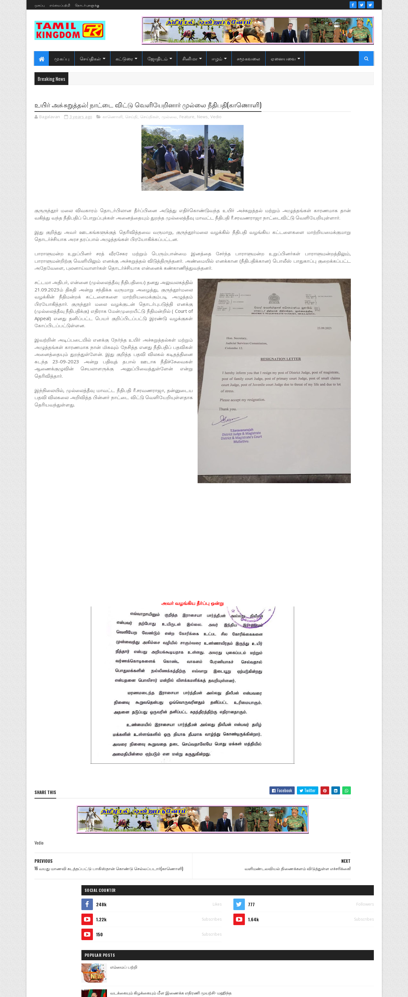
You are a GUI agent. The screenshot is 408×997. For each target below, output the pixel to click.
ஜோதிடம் (157, 58)
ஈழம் (217, 58)
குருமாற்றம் (285, 719)
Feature (186, 129)
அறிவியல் (284, 652)
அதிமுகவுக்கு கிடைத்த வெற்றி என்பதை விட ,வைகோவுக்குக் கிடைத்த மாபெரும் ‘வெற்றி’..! (337, 265)
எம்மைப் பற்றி (314, 181)
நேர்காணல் (328, 742)
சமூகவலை (249, 58)
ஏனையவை (283, 58)
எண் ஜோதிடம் (288, 697)
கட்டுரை (124, 58)
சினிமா (190, 58)
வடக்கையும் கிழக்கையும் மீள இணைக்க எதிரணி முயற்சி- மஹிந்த (334, 210)
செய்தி (131, 129)
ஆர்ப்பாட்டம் (324, 652)
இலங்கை (328, 674)
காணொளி (112, 129)
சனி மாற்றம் (324, 719)
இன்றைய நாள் (288, 674)
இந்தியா (282, 663)
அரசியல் (314, 641)
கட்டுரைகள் (329, 697)
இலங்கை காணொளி (293, 686)
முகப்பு (39, 5)
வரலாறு (282, 764)
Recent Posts (297, 312)
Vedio (216, 129)
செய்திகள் (91, 58)
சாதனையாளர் (287, 730)
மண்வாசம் (330, 753)
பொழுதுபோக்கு (289, 753)
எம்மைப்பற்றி (59, 5)
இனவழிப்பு (321, 663)
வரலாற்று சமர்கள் (324, 764)
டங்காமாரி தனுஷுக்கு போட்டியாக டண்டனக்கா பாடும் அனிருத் (333, 236)
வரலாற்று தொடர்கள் (293, 775)
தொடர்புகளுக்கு (87, 5)
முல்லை (169, 129)
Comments (348, 312)
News (202, 129)
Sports (280, 641)
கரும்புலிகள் (286, 708)
